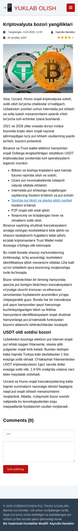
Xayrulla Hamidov (65, 32)
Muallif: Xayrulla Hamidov (56, 523)
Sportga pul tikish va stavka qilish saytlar (41, 200)
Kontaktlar (30, 523)
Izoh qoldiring (15, 469)
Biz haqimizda (12, 523)
